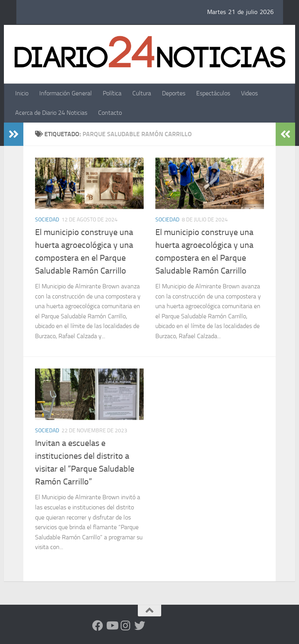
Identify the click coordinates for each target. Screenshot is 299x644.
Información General (65, 93)
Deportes (173, 93)
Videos (249, 93)
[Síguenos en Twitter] (139, 625)
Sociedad (47, 219)
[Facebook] (97, 625)
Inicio (21, 93)
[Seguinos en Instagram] (125, 625)
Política (112, 93)
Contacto (110, 112)
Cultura (141, 93)
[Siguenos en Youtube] (111, 625)
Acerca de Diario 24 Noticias (51, 112)
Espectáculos (213, 93)
